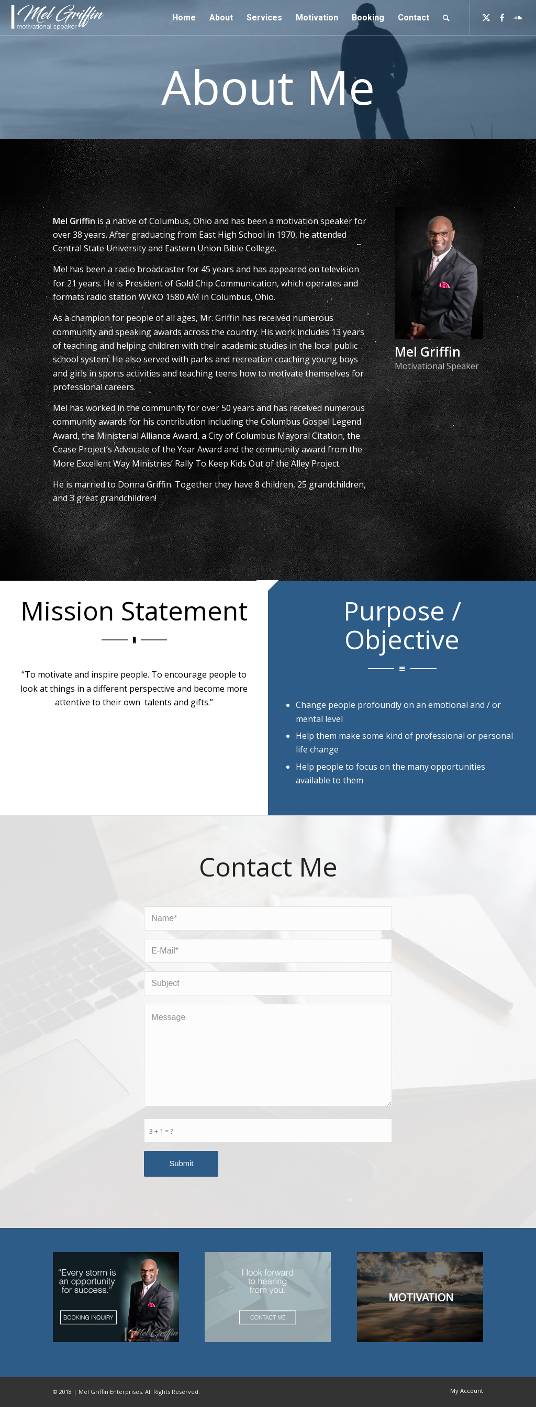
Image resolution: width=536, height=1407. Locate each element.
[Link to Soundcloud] (518, 17)
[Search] (446, 18)
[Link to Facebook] (502, 17)
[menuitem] (184, 18)
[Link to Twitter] (486, 17)
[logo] (58, 18)
